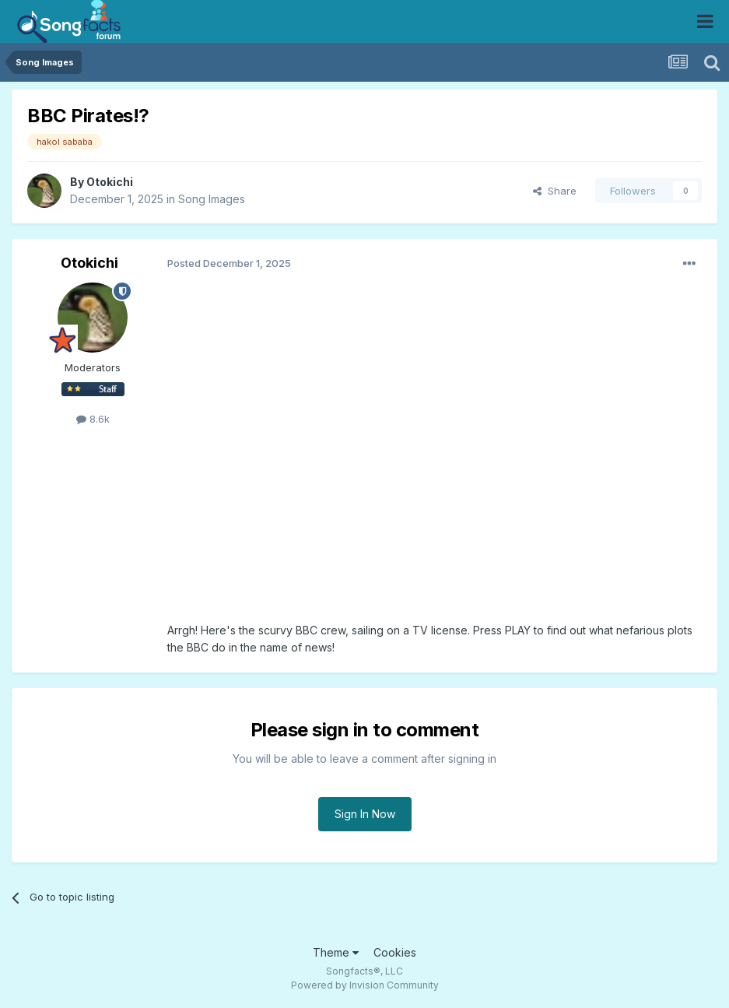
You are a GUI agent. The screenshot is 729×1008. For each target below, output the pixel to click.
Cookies (394, 952)
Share (555, 190)
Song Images (211, 198)
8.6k (93, 419)
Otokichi (109, 181)
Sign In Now (365, 813)
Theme (336, 952)
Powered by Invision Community (365, 985)
